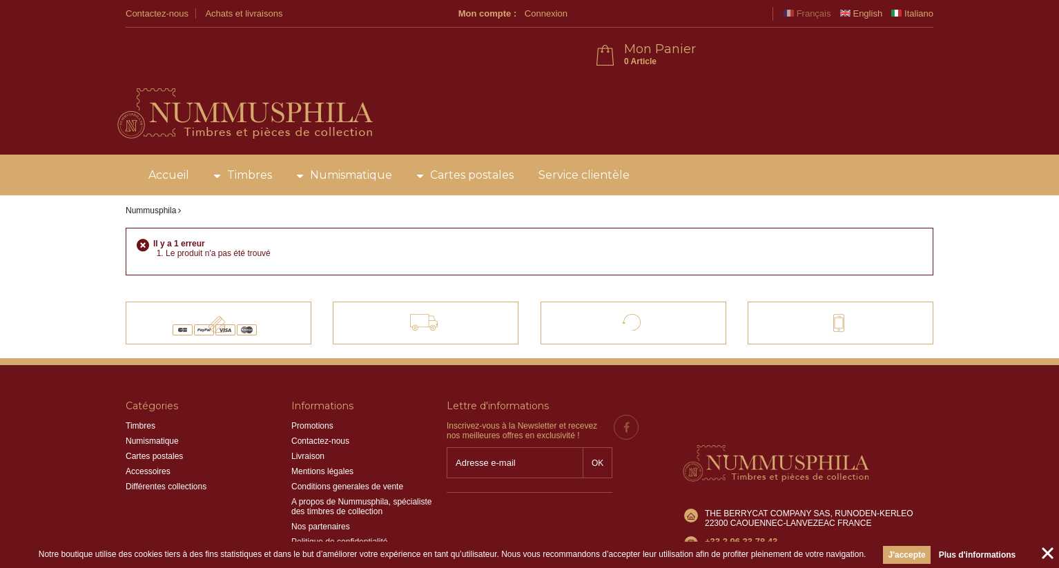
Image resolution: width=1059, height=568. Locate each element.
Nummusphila (151, 173)
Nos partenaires (320, 489)
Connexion (742, 13)
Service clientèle (584, 137)
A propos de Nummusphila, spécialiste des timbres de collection (361, 469)
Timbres (249, 137)
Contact (827, 278)
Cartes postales (472, 137)
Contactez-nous (157, 13)
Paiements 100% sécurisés (230, 278)
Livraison (307, 419)
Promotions (312, 388)
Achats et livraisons (243, 13)
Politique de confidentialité (339, 504)
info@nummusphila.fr (744, 477)
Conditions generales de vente (347, 449)
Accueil (168, 137)
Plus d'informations (977, 555)
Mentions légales (322, 434)
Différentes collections (166, 449)
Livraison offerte (436, 278)
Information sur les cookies (340, 520)
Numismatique (351, 137)
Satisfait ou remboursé (645, 278)
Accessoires (148, 434)
